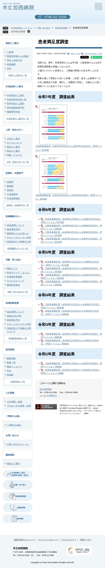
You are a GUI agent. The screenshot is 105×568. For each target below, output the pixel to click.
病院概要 (11, 64)
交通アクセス (85, 540)
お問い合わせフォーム (18, 444)
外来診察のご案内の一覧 (17, 118)
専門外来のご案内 (15, 103)
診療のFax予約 (14, 316)
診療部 (10, 182)
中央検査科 (12, 194)
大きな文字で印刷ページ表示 (93, 53)
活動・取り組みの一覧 (17, 292)
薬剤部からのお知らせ (18, 233)
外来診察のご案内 (14, 86)
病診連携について (15, 225)
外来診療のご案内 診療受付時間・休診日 (17, 474)
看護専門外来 (13, 112)
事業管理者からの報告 (18, 56)
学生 (9, 371)
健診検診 (10, 455)
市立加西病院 (45, 389)
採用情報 (10, 349)
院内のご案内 (13, 147)
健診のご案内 (13, 463)
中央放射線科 (13, 198)
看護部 (10, 186)
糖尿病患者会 (13, 285)
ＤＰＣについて (14, 143)
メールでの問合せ (48, 395)
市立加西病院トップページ (21, 28)
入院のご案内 (13, 139)
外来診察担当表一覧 (17, 99)
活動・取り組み (43, 28)
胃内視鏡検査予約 (15, 108)
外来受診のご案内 (15, 95)
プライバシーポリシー (47, 540)
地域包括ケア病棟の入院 (19, 242)
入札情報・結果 (14, 402)
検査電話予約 (13, 229)
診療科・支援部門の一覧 (17, 205)
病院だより (12, 268)
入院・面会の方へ (14, 130)
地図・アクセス (14, 155)
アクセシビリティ (68, 540)
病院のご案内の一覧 (17, 75)
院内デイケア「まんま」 (19, 273)
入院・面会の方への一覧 (17, 162)
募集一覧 (11, 362)
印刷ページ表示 (75, 53)
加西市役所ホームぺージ (24, 540)
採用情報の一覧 (18, 381)
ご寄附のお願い (13, 416)
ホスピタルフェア (15, 281)
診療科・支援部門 (14, 173)
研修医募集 (17, 507)
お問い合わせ (12, 435)
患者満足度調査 (61, 28)
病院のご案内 (12, 43)
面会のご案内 (13, 151)
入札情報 (10, 393)
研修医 (10, 375)
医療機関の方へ (13, 216)
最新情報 (11, 358)
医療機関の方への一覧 (17, 248)
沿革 (9, 68)
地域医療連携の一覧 (17, 338)
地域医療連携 (12, 303)
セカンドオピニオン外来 (19, 237)
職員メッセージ (14, 366)
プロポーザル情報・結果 (19, 406)
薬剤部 (10, 190)
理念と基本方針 (14, 60)
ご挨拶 (10, 52)
